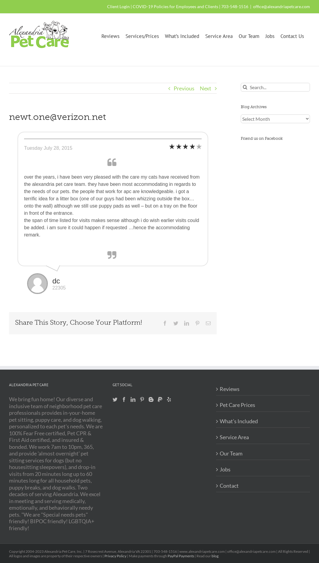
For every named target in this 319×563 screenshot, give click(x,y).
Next (205, 88)
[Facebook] (124, 399)
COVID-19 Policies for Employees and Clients (175, 6)
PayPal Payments (181, 556)
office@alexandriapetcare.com (281, 6)
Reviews (230, 389)
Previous (184, 88)
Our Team (231, 453)
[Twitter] (115, 399)
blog (215, 556)
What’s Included (239, 421)
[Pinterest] (142, 399)
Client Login (118, 6)
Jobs (225, 469)
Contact (229, 485)
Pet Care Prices (237, 405)
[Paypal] (160, 399)
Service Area (234, 437)
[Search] (245, 87)
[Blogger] (151, 399)
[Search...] (275, 87)
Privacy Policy (115, 556)
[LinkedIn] (133, 399)
